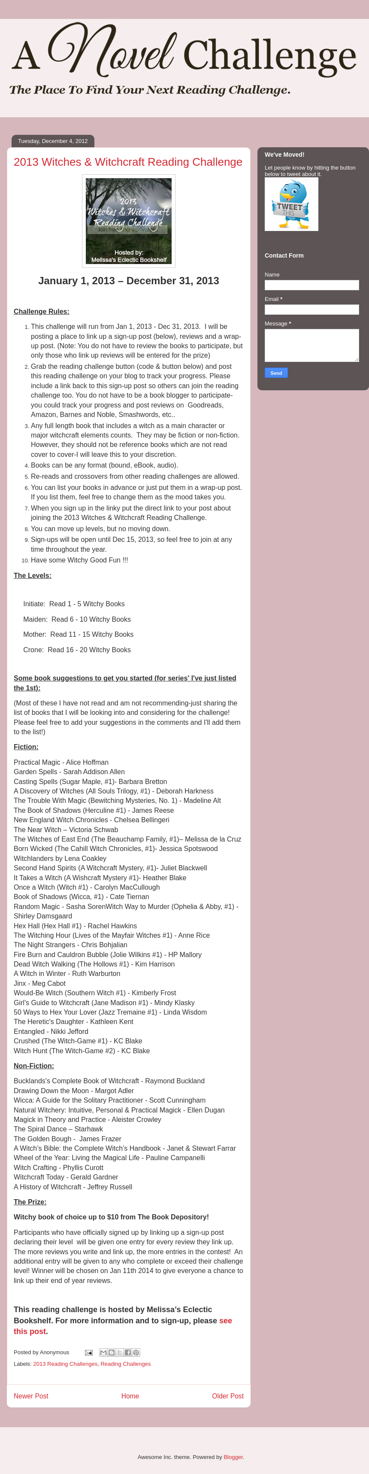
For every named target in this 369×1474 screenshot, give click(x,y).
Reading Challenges (125, 1364)
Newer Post (31, 1396)
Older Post (228, 1396)
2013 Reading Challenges (65, 1364)
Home (130, 1396)
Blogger (233, 1457)
